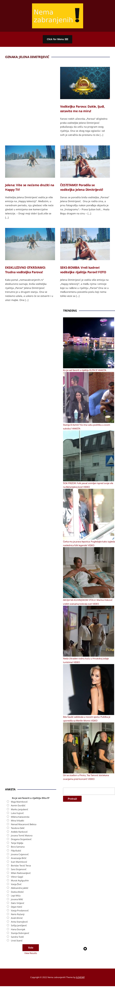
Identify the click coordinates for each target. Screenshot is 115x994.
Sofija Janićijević (19, 925)
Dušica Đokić (17, 891)
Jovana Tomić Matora (21, 835)
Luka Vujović (17, 813)
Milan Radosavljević (21, 873)
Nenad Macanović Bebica (23, 824)
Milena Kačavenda (20, 816)
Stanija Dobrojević (20, 933)
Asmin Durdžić (18, 805)
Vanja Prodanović (20, 910)
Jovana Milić (17, 899)
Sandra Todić (17, 936)
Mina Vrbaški (17, 820)
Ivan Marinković (19, 861)
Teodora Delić (18, 828)
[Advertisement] (30, 360)
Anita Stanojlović (19, 921)
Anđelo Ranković (19, 831)
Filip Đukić (16, 850)
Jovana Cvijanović (20, 854)
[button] (57, 39)
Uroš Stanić (17, 940)
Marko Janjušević (19, 809)
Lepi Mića (15, 895)
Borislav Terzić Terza (21, 865)
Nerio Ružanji (18, 914)
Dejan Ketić (16, 906)
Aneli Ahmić (17, 917)
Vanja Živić (16, 884)
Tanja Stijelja (17, 842)
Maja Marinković (19, 801)
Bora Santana (18, 846)
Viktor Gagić (17, 876)
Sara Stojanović (18, 869)
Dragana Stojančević (21, 839)
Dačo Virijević (17, 903)
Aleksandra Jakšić (19, 887)
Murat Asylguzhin (20, 880)
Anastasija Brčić (19, 858)
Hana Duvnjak (18, 929)
